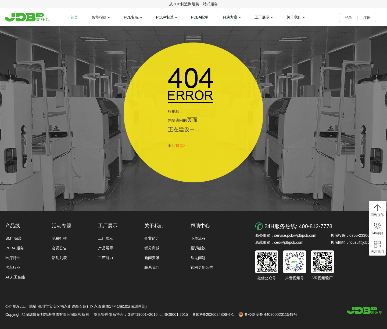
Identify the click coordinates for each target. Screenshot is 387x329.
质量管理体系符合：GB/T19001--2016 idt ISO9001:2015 (141, 314)
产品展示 (105, 248)
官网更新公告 (202, 267)
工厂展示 (262, 17)
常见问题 (198, 258)
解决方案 (230, 17)
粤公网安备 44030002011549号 (267, 314)
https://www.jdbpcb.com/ (364, 310)
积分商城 (151, 248)
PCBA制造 (165, 17)
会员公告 (59, 248)
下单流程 (198, 238)
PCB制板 (131, 17)
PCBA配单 (200, 17)
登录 (348, 17)
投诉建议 (198, 248)
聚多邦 (27, 17)
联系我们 (151, 267)
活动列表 (59, 258)
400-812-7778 (315, 226)
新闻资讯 (151, 258)
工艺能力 (105, 258)
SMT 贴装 (13, 238)
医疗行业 (12, 258)
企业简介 (151, 238)
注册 (367, 17)
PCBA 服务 (14, 248)
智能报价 (99, 17)
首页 (74, 17)
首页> (180, 145)
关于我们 (294, 17)
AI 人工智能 (15, 277)
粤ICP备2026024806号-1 (213, 314)
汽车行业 (12, 267)
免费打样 (59, 238)
